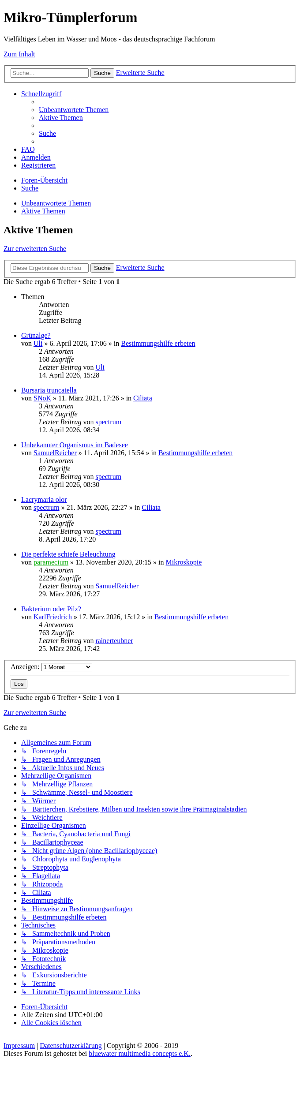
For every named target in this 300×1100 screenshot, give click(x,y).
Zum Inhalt (19, 54)
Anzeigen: (51, 666)
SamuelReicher (55, 452)
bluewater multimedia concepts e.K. (140, 1053)
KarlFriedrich (53, 617)
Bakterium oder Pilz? (51, 609)
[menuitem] (74, 109)
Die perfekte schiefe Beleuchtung (68, 554)
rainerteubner (114, 640)
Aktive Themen (43, 211)
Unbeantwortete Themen (56, 203)
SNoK (42, 398)
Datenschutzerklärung (70, 1045)
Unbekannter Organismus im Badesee (74, 445)
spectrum (108, 422)
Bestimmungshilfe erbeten (158, 343)
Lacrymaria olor (44, 499)
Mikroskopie (184, 562)
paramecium (51, 562)
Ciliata (142, 398)
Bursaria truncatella (49, 390)
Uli (38, 343)
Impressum (19, 1045)
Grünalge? (36, 335)
